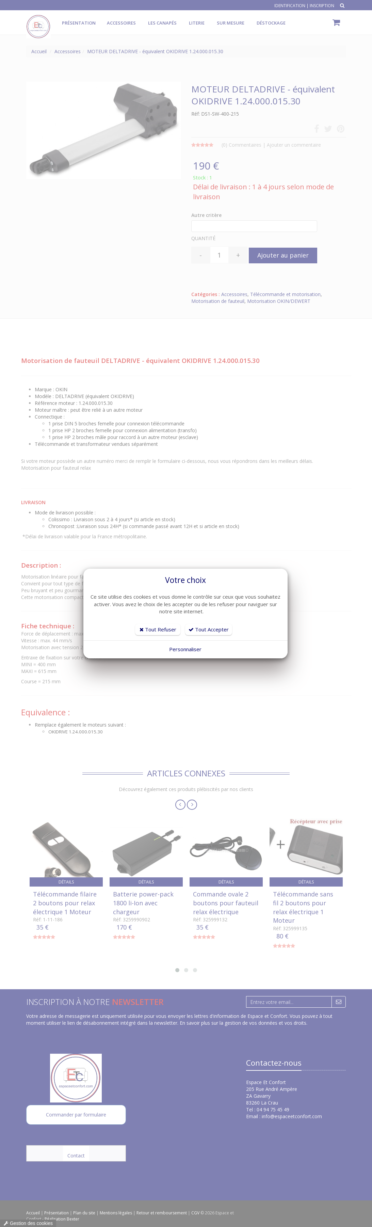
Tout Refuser (158, 629)
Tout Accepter (209, 629)
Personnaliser (185, 649)
